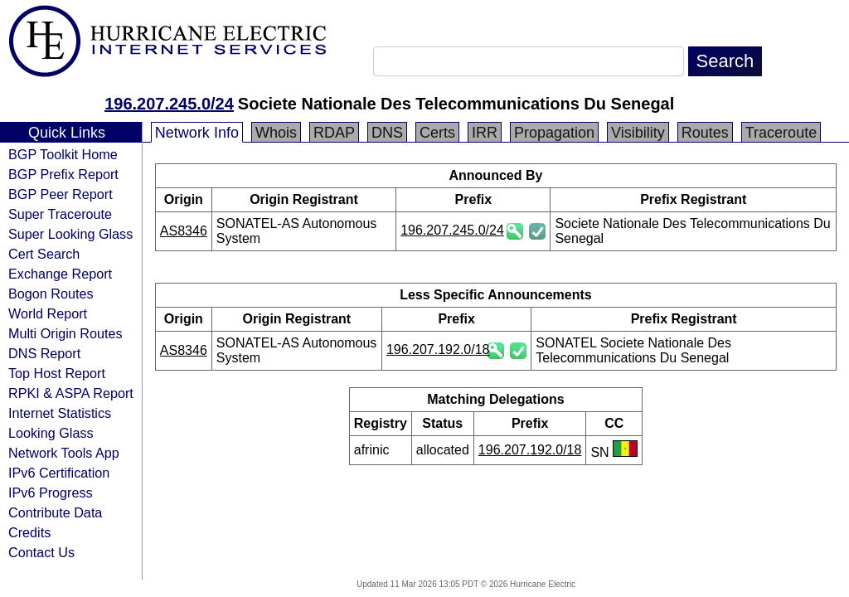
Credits (29, 532)
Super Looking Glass (70, 233)
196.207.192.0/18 (438, 349)
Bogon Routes (51, 293)
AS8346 (183, 231)
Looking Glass (51, 432)
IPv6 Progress (50, 492)
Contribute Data (55, 512)
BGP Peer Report (60, 194)
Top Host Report (56, 373)
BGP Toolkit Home (63, 154)
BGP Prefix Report (63, 174)
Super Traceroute (60, 213)
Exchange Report (60, 273)
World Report (47, 313)
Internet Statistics (59, 412)
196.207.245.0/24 (169, 104)
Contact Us (41, 552)
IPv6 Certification (58, 472)
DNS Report (44, 353)
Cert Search (44, 253)
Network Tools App (63, 452)
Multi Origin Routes (65, 333)
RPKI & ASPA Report (70, 393)
